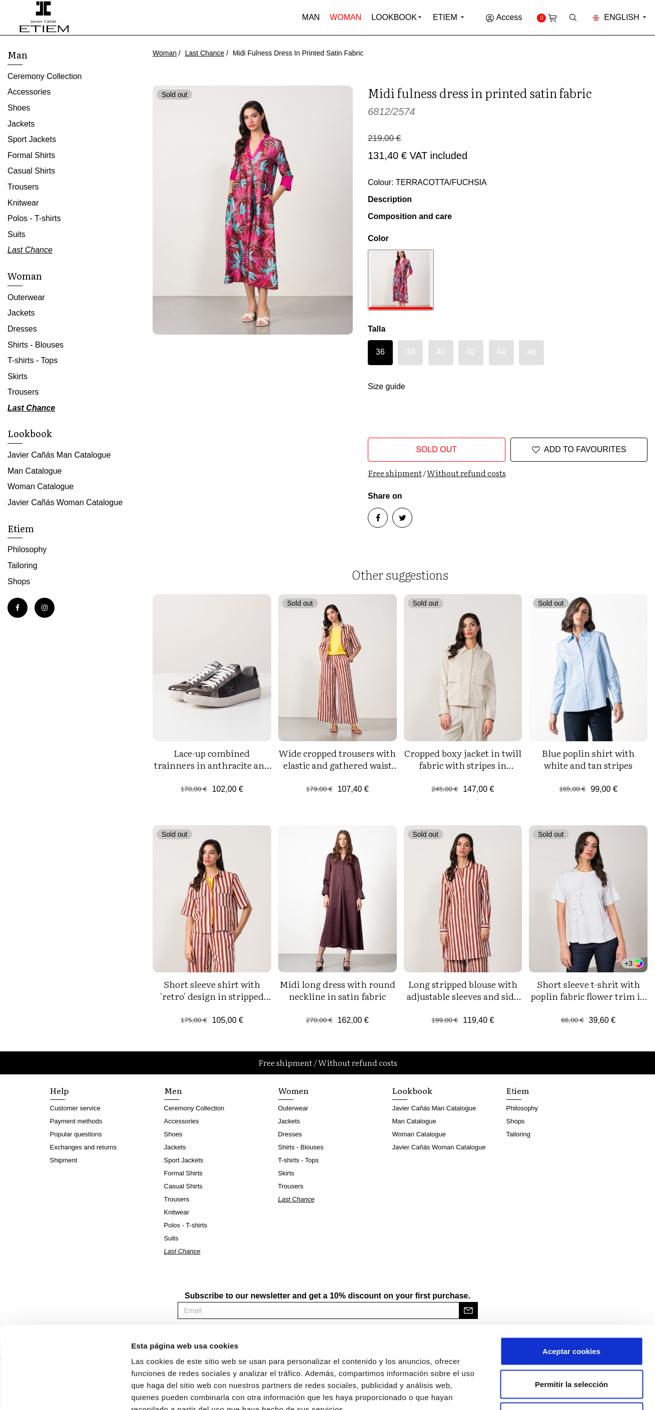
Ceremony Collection (45, 76)
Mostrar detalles (537, 1390)
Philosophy (27, 549)
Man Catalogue (35, 471)
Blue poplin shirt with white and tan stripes (588, 759)
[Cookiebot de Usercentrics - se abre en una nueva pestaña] (65, 1390)
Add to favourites (578, 449)
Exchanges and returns (83, 1147)
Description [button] (390, 199)
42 (470, 352)
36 (380, 352)
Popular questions (76, 1134)
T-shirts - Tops (33, 360)
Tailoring (23, 565)
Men (173, 1090)
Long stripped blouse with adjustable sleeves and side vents (462, 996)
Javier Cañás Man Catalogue (59, 455)
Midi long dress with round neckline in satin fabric (337, 990)
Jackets (21, 124)
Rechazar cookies (571, 1344)
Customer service (75, 1108)
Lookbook (394, 17)
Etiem (449, 17)
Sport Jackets (32, 139)
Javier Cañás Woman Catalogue (65, 502)
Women (293, 1090)
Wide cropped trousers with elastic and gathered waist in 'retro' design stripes (337, 765)
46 (531, 352)
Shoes (19, 108)
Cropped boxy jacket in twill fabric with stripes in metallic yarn (462, 765)
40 (440, 352)
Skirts (18, 376)
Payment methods (76, 1121)
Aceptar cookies (571, 1278)
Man (311, 17)
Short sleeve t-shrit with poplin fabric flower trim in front (588, 996)
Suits (17, 234)
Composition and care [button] (410, 216)
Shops (19, 581)
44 (501, 352)
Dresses (22, 329)
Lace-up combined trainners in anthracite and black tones (212, 765)
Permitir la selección (571, 1311)
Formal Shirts (31, 155)
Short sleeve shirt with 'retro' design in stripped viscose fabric (212, 996)
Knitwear (23, 203)
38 (410, 352)
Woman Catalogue (41, 486)
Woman (345, 17)
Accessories (29, 92)
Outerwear (26, 297)
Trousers (23, 187)
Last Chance (205, 53)
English (619, 17)
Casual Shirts (31, 171)
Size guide (386, 386)
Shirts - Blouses (36, 345)
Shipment (64, 1160)
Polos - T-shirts (34, 218)
